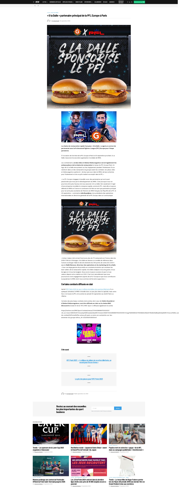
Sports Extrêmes (54, 12)
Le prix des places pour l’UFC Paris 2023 (89, 379)
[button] (34, 2)
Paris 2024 (85, 477)
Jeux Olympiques (78, 477)
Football (39, 477)
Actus (49, 12)
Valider (118, 408)
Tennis (38, 445)
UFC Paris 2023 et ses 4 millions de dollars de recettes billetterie (88, 289)
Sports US (115, 445)
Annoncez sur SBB (139, 2)
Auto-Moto (77, 445)
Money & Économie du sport (119, 477)
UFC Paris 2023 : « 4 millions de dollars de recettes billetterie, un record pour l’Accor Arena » (89, 361)
